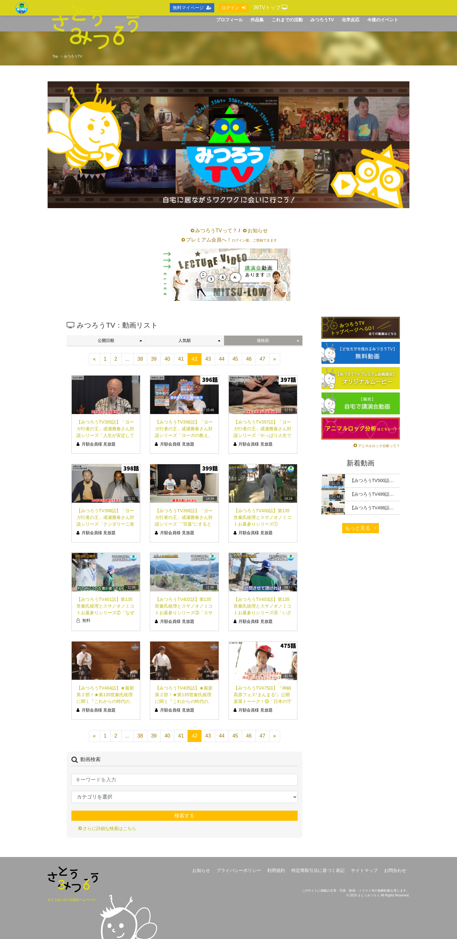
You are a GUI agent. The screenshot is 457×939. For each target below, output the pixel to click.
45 (235, 359)
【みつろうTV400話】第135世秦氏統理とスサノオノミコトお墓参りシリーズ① (262, 517)
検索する (184, 815)
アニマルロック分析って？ (379, 446)
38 (140, 359)
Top (55, 56)
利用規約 (276, 870)
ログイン (234, 7)
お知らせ (258, 230)
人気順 (199, 340)
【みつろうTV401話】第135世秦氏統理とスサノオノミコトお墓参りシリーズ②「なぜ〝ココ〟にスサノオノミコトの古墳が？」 (105, 613)
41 (181, 359)
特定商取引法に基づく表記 (318, 870)
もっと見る (360, 528)
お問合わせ (395, 870)
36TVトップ (270, 7)
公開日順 (120, 340)
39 (154, 359)
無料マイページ (192, 7)
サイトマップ (364, 870)
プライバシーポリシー (238, 870)
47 (262, 359)
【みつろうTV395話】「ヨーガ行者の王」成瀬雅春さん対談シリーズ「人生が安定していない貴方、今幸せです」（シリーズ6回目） (105, 435)
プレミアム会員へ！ (231, 239)
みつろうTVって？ (216, 230)
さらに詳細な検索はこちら (109, 828)
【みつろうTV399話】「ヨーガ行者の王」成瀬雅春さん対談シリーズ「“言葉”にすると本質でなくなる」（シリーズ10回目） (184, 524)
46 (249, 359)
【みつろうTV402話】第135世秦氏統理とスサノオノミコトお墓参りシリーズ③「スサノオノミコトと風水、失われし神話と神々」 (184, 613)
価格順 (278, 340)
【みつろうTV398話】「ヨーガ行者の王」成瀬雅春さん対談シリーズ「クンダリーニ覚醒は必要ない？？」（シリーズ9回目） (105, 524)
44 (222, 359)
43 (208, 359)
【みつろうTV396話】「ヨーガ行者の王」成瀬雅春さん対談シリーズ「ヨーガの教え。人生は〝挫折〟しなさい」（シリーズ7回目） (184, 435)
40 (167, 359)
